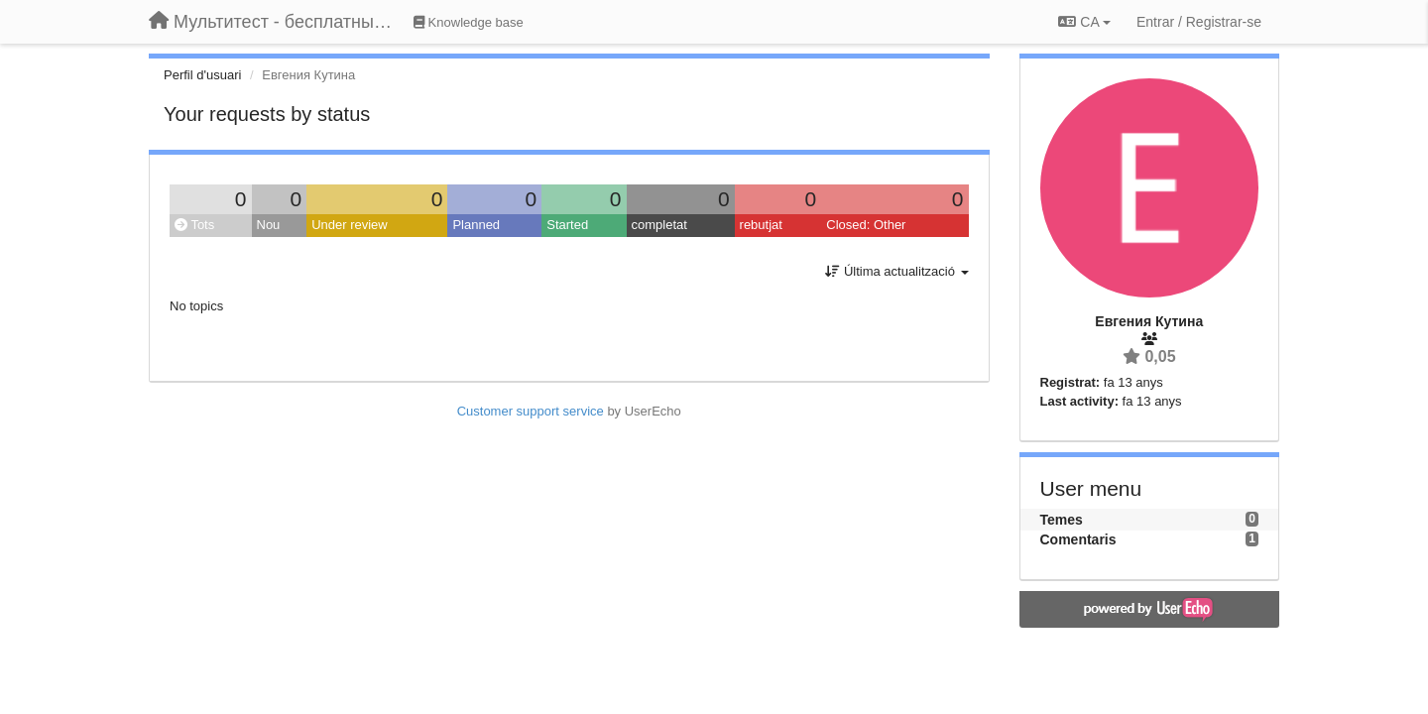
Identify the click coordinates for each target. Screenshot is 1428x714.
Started (567, 224)
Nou (269, 224)
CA (1084, 22)
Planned (476, 224)
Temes (1061, 520)
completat (659, 224)
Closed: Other (865, 224)
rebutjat (761, 224)
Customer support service (530, 411)
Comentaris (1078, 539)
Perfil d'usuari (202, 74)
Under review (349, 224)
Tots (194, 224)
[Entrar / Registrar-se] (1199, 22)
